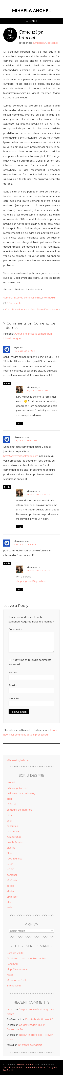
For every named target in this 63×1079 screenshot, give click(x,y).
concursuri (12, 830)
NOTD (10, 873)
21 (10, 31)
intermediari (49, 297)
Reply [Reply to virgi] (7, 383)
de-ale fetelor (15, 846)
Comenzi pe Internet (31, 34)
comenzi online (32, 297)
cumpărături (39, 42)
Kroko (10, 978)
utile (9, 906)
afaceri (11, 786)
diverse (11, 851)
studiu (10, 895)
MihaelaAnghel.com (18, 764)
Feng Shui (12, 967)
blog (9, 802)
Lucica (10, 1013)
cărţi (9, 819)
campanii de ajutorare (19, 813)
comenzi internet (13, 297)
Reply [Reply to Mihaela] (20, 423)
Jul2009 (10, 36)
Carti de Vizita (15, 957)
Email (13, 689)
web (9, 911)
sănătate (12, 884)
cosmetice (13, 835)
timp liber (12, 900)
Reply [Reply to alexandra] (7, 487)
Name (13, 676)
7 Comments (14, 303)
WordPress (9, 1071)
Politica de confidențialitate (31, 1071)
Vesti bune (51, 309)
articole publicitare (17, 792)
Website (14, 702)
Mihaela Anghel (31, 10)
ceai (9, 824)
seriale (10, 889)
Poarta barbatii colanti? (39, 1023)
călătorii (11, 808)
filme (9, 857)
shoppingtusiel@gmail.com (31, 581)
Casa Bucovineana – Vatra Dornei (25, 309)
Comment (15, 629)
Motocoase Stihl (16, 984)
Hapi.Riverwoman (17, 973)
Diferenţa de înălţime (30, 1048)
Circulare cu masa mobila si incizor (26, 962)
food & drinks (14, 862)
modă (10, 868)
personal (53, 42)
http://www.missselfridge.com (20, 456)
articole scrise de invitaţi (21, 797)
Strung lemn (14, 989)
